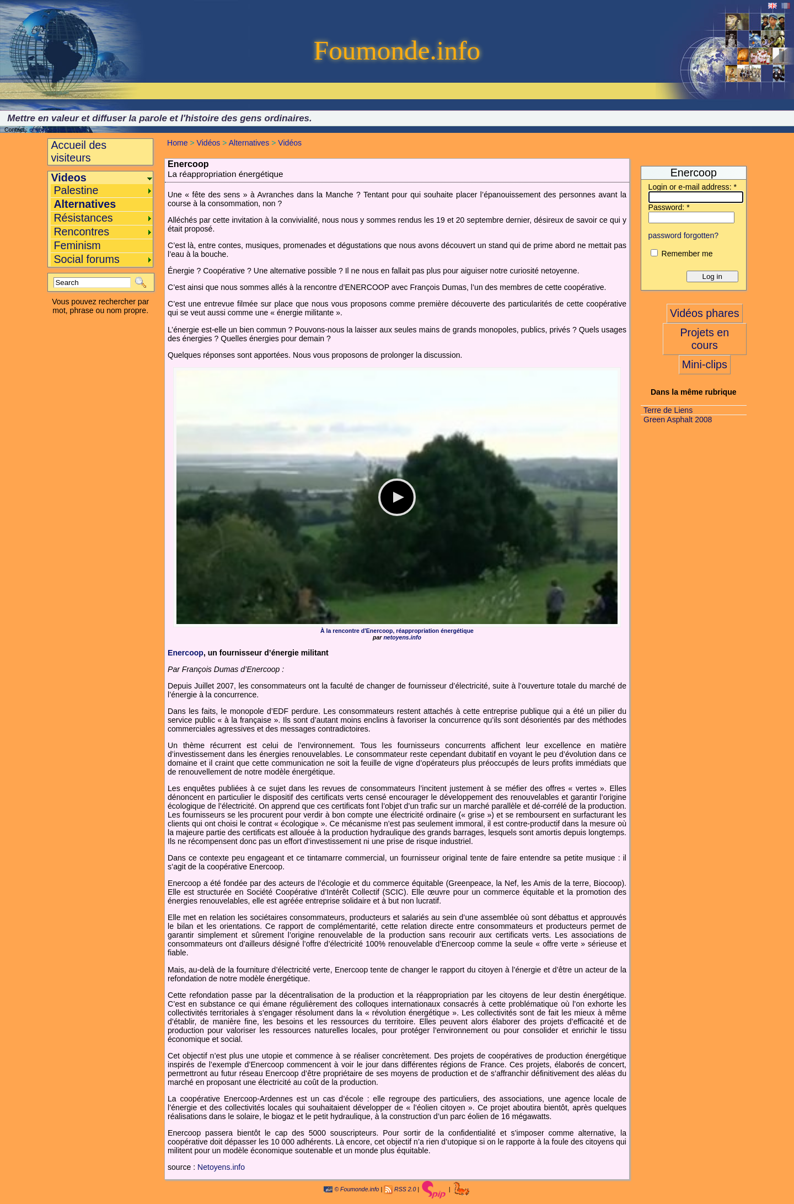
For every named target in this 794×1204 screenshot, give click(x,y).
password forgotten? (683, 235)
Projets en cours (704, 338)
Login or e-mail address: (692, 186)
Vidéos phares (704, 313)
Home (177, 142)
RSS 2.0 (405, 1189)
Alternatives (249, 142)
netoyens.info (402, 637)
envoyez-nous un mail (57, 129)
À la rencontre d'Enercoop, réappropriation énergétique (397, 630)
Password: (669, 207)
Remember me (686, 253)
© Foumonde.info (351, 1189)
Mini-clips (704, 364)
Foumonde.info (397, 50)
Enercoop (185, 652)
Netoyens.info (221, 1167)
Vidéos (209, 142)
